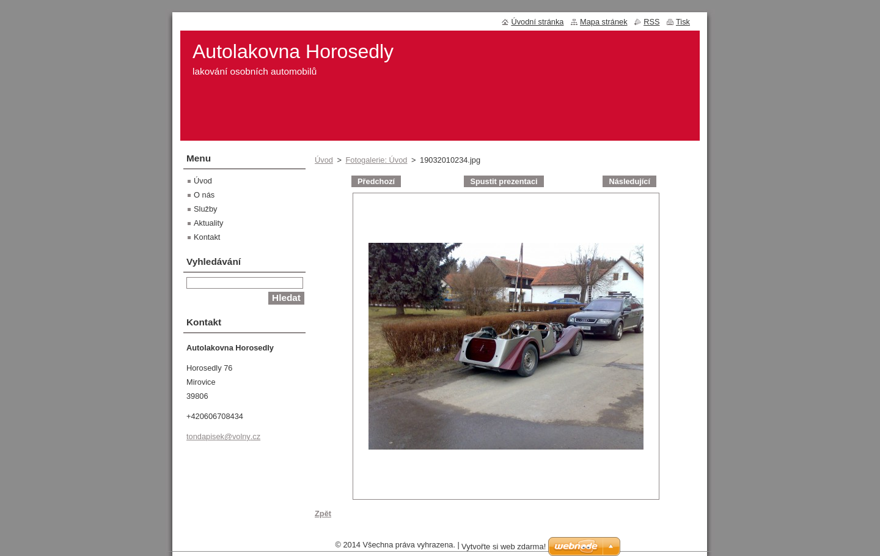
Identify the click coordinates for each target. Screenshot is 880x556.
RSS (651, 21)
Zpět (323, 513)
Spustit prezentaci (503, 181)
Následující (629, 181)
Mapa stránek (604, 21)
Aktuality (208, 223)
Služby (205, 208)
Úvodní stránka (537, 21)
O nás (204, 194)
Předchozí (376, 181)
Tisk (683, 21)
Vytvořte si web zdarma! (503, 549)
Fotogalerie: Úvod (376, 160)
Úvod (324, 160)
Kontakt (207, 237)
